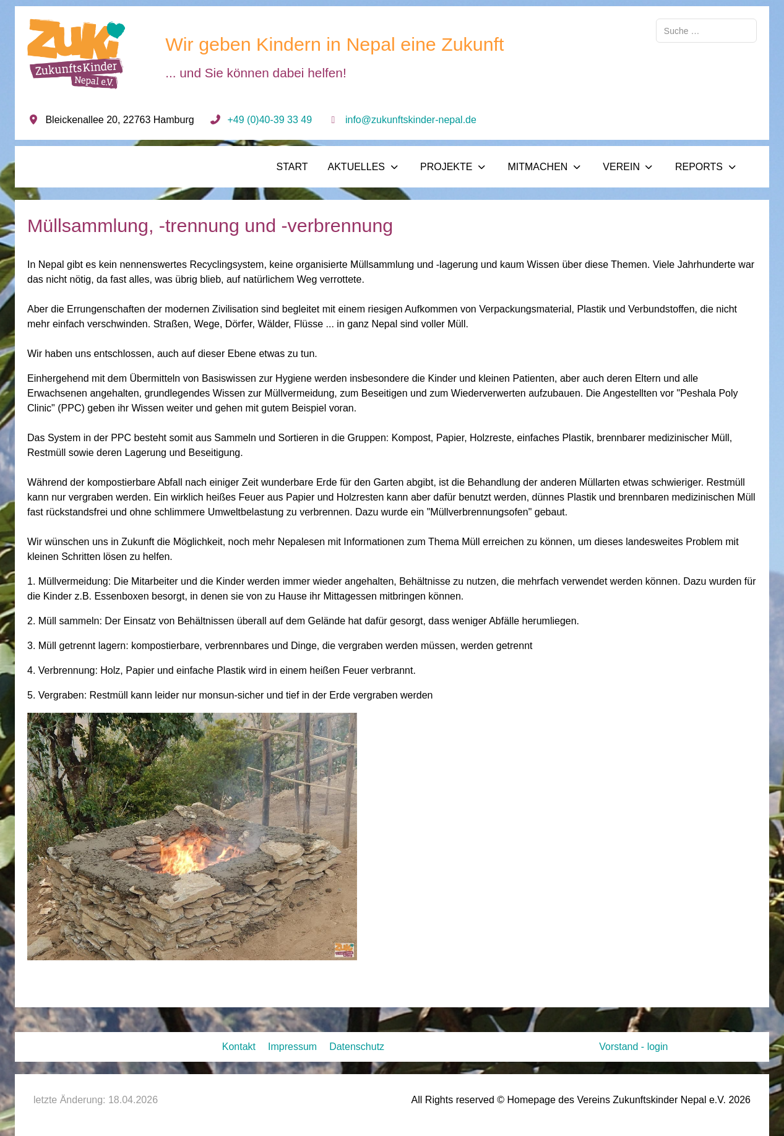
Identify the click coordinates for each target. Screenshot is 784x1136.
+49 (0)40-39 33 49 (270, 119)
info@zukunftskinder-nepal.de (410, 119)
